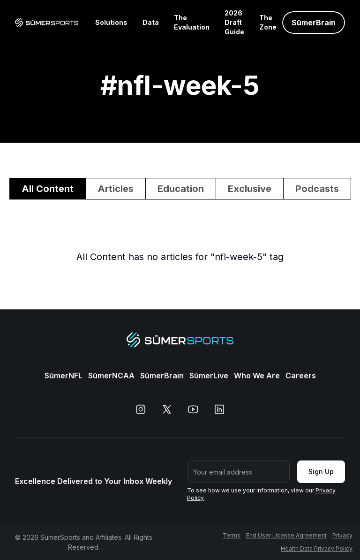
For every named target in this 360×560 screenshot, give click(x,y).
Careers (300, 375)
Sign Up (321, 472)
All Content (48, 188)
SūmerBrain (162, 375)
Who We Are (257, 375)
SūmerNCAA (111, 375)
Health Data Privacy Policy (316, 548)
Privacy (342, 535)
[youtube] (193, 409)
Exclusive (249, 188)
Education (181, 188)
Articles (116, 188)
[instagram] (140, 409)
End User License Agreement (286, 535)
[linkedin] (219, 409)
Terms (231, 535)
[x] (166, 409)
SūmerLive (208, 375)
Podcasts (317, 188)
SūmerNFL (63, 375)
